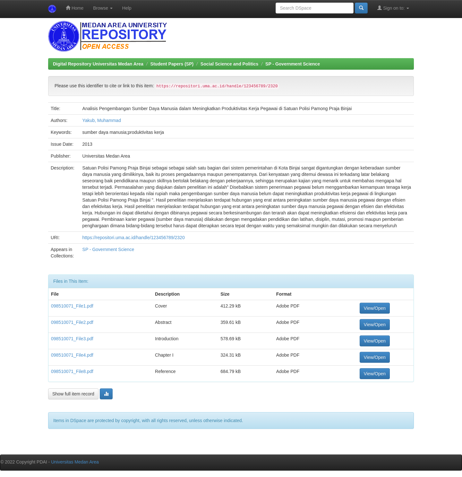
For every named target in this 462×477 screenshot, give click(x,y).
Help (127, 8)
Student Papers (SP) (172, 63)
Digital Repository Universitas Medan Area (98, 63)
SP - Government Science (292, 63)
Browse (103, 8)
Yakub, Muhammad (101, 120)
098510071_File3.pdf (72, 338)
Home (74, 8)
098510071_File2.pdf (72, 322)
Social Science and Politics (230, 63)
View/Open (375, 308)
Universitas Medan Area (75, 461)
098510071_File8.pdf (72, 371)
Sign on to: (393, 8)
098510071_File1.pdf (72, 305)
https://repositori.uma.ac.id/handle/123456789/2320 (133, 237)
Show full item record (73, 393)
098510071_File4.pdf (72, 355)
